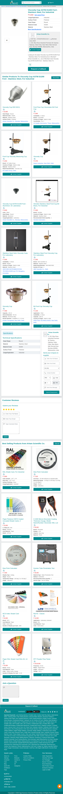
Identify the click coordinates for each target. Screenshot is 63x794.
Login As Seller (46, 769)
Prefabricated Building (9, 725)
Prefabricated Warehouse (22, 725)
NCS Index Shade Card (11, 613)
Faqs (5, 769)
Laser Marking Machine (22, 714)
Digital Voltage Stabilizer (20, 730)
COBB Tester (27, 732)
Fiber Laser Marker (30, 733)
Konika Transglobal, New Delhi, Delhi (13, 320)
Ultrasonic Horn (49, 735)
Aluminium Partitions (48, 716)
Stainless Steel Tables (9, 718)
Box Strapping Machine (22, 718)
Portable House (16, 721)
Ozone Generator (24, 747)
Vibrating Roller (12, 716)
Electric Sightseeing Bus (24, 745)
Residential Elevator (18, 720)
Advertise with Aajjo (47, 757)
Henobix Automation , (39, 219)
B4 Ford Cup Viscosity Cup (42, 306)
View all (57, 443)
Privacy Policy (27, 759)
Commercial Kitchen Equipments (25, 735)
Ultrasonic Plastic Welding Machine (19, 737)
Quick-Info (7, 765)
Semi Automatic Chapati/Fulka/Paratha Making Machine (23, 742)
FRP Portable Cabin (18, 723)
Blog (5, 763)
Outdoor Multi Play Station (44, 714)
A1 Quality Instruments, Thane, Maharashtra (46, 123)
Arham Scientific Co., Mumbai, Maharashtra (15, 121)
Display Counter (47, 718)
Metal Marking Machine (42, 733)
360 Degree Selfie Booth (42, 747)
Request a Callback (38, 68)
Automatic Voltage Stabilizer (34, 730)
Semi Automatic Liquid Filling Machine (37, 739)
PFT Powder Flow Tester (41, 659)
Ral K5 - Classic (39, 613)
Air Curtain (13, 735)
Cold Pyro (32, 747)
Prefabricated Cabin (37, 723)
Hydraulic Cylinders (38, 726)
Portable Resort (50, 721)
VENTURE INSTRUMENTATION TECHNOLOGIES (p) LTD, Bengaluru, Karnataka (14, 271)
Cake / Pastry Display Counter (17, 733)
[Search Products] (22, 2)
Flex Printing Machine (17, 728)
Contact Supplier (35, 49)
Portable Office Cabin (48, 723)
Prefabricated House (35, 725)
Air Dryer (50, 739)
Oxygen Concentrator (13, 747)
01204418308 (8, 776)
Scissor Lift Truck (38, 720)
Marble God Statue (54, 733)
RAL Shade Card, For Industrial (13, 471)
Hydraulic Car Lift (28, 720)
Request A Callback (31, 706)
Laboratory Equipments (10, 6)
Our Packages (46, 759)
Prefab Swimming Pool (44, 742)
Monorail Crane (19, 732)
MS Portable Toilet (40, 721)
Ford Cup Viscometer (21, 6)
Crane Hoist (11, 732)
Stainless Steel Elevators (50, 720)
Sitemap (6, 757)
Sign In (50, 2)
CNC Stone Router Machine (31, 728)
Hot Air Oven (19, 726)
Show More (56, 77)
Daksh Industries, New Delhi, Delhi (43, 163)
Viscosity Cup (38, 156)
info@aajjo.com (8, 781)
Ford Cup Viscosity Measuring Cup (15, 156)
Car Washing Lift (35, 740)
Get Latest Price (40, 14)
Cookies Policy (27, 755)
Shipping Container (46, 725)
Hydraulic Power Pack (49, 726)
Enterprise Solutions (47, 767)
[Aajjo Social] (48, 711)
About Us (6, 755)
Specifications (8, 333)
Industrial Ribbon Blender (35, 716)
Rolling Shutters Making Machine (21, 740)
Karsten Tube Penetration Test (43, 568)
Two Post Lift (43, 740)
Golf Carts (33, 745)
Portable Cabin (32, 714)
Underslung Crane (47, 730)
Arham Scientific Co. (43, 34)
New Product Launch (48, 765)
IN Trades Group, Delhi (9, 170)
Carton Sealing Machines (35, 718)
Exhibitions (7, 767)
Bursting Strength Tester (38, 732)
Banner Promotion (47, 761)
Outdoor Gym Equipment (10, 745)
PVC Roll (7, 735)
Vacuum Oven (12, 726)
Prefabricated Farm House (28, 721)
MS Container (27, 723)
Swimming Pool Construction (20, 744)
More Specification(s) (34, 29)
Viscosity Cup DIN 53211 (11, 107)
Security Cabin (8, 721)
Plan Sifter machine (39, 735)
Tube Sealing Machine (22, 716)
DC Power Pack (28, 726)
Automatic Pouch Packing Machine (18, 739)
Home (2, 6)
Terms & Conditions (28, 757)
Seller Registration (47, 755)
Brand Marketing (46, 763)
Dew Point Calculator (40, 471)
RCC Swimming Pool (34, 744)
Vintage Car (40, 745)
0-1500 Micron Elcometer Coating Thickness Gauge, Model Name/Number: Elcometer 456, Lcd (45, 520)
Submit (5, 436)
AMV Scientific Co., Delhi (40, 269)
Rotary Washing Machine (45, 728)
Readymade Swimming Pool (47, 744)
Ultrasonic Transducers (35, 737)
